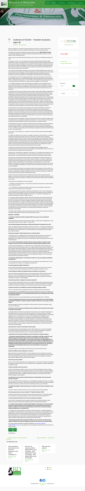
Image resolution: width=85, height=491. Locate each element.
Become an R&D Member (66, 63)
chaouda (16, 44)
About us (54, 3)
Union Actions (62, 3)
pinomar (43, 451)
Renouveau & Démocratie (22, 2)
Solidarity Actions (71, 3)
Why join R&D (64, 61)
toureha (26, 461)
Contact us (42, 484)
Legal (64, 44)
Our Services (81, 3)
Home (48, 3)
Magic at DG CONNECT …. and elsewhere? (46, 437)
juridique (71, 44)
